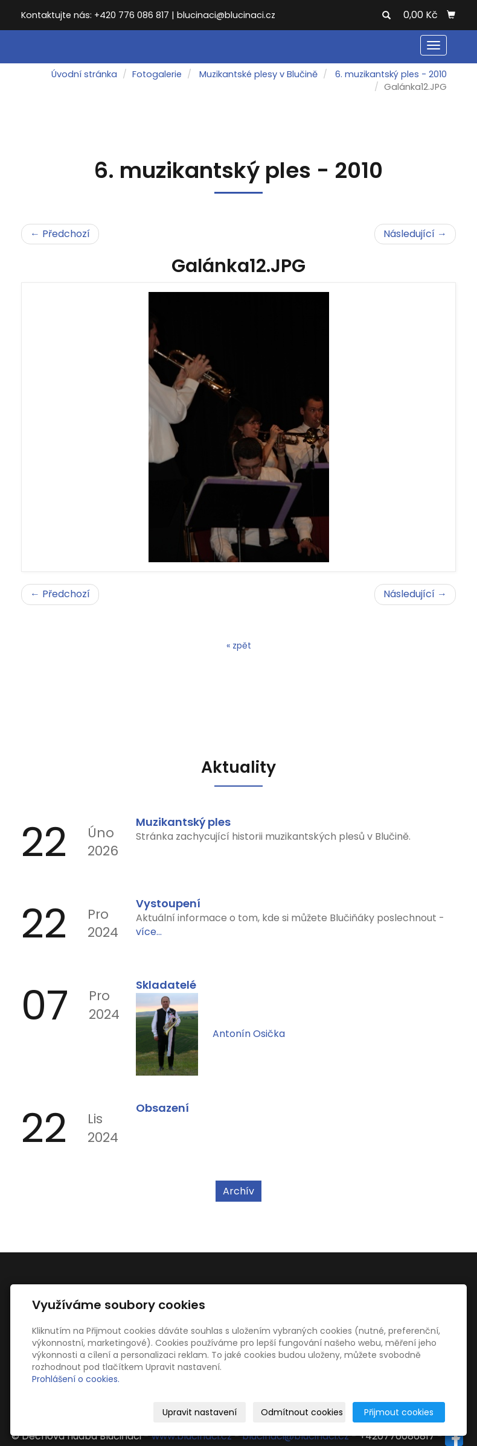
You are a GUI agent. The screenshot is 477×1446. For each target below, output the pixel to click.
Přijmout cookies (399, 1412)
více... (149, 932)
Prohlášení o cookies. (76, 1379)
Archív (238, 1191)
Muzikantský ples (183, 821)
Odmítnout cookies (302, 1412)
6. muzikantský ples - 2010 (391, 74)
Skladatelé (166, 984)
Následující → (415, 234)
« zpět (238, 645)
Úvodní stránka (84, 74)
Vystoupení (168, 903)
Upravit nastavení (199, 1412)
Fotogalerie (157, 74)
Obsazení (162, 1107)
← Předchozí (60, 234)
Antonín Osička (249, 1034)
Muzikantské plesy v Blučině (258, 74)
